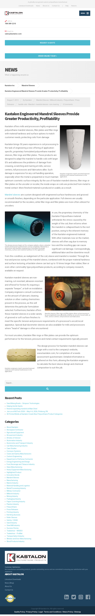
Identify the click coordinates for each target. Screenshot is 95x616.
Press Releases (12, 511)
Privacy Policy (31, 613)
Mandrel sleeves (12, 196)
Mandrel (31, 106)
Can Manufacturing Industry (17, 447)
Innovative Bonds (13, 477)
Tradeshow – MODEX (15, 532)
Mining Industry (12, 498)
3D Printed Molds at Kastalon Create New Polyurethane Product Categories (35, 416)
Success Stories (13, 530)
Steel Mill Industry (13, 527)
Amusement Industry (15, 437)
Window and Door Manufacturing (19, 540)
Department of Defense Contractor (20, 461)
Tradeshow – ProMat (14, 535)
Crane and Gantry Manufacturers (19, 455)
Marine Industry (12, 485)
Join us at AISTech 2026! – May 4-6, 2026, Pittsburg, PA (27, 413)
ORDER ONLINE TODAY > (47, 58)
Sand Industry (12, 524)
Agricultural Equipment (15, 434)
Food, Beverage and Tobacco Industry (21, 466)
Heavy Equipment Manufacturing (19, 471)
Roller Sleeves (12, 519)
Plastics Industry (13, 506)
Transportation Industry (15, 538)
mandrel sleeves (42, 106)
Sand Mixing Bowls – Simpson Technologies (23, 405)
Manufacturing (12, 482)
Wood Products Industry (15, 543)
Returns (73, 6)
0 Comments (68, 106)
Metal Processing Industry (16, 490)
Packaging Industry (14, 500)
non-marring (54, 106)
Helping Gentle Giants (15, 408)
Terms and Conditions (53, 613)
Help (67, 6)
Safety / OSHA (12, 522)
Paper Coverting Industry (16, 503)
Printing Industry (13, 514)
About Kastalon (12, 429)
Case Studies (11, 450)
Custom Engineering (14, 458)
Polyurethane (69, 102)
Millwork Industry (56, 102)
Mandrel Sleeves (42, 102)
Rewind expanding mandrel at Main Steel (22, 410)
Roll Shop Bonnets (13, 516)
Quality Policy (19, 613)
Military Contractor (14, 492)
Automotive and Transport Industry (20, 445)
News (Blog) (9, 584)
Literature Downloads (26, 6)
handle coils (22, 106)
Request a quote (47, 44)
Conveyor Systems (14, 453)
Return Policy (68, 613)
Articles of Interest (14, 439)
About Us (46, 6)
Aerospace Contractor (15, 431)
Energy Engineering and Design (18, 463)
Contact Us (56, 6)
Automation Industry (14, 442)
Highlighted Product (14, 474)
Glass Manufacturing (14, 469)
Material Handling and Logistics (18, 487)
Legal (40, 613)
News (38, 6)
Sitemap (77, 613)
